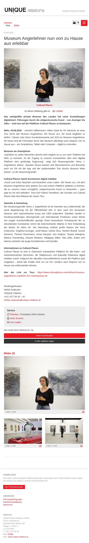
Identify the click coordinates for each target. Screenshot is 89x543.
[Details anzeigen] (83, 412)
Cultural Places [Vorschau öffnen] (44, 105)
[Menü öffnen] (84, 23)
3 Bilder (59, 111)
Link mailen (15, 322)
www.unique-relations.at (18, 537)
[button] (76, 22)
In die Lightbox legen (44, 341)
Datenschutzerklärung (12, 502)
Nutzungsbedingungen (12, 499)
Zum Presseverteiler (14, 487)
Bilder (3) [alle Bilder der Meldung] (9, 353)
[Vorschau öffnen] (44, 75)
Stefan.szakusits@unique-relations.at (22, 300)
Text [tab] (8, 25)
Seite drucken (17, 318)
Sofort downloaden (44, 335)
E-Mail (10, 534)
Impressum (7, 505)
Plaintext (14, 314)
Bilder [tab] (17, 25)
